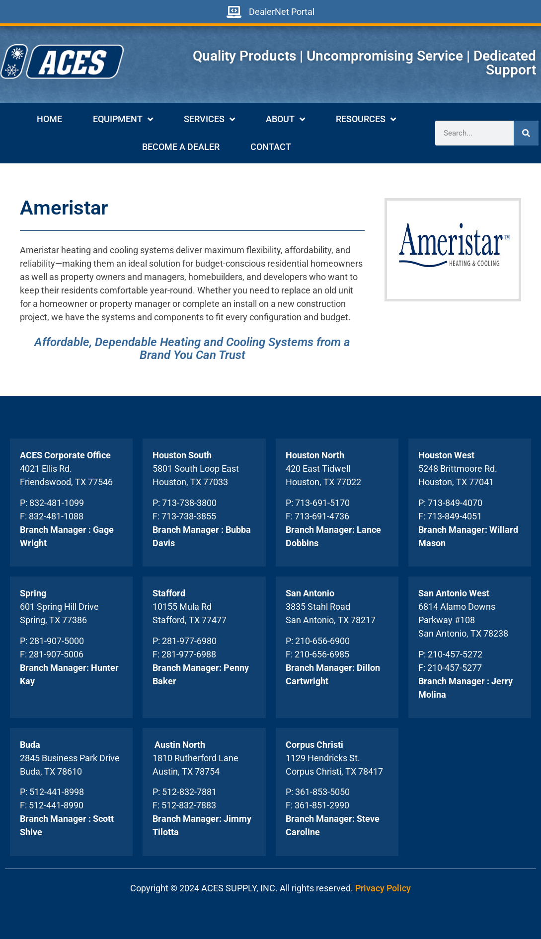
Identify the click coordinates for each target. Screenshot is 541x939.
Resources (366, 119)
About (285, 119)
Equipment (123, 119)
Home (49, 119)
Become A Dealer (181, 147)
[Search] (526, 133)
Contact (270, 147)
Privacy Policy (383, 888)
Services (209, 119)
